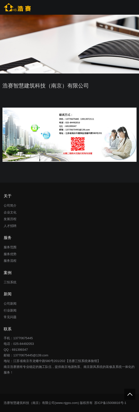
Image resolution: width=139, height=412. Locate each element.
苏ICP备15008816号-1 (109, 403)
